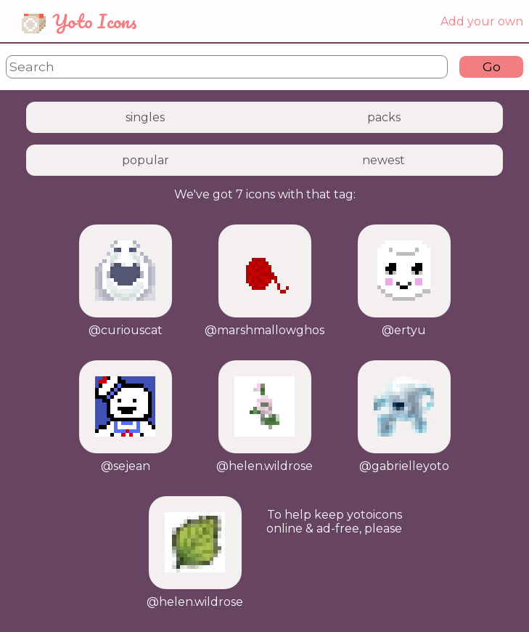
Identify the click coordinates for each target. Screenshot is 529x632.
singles (145, 117)
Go (492, 66)
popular (145, 160)
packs (384, 117)
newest (383, 160)
